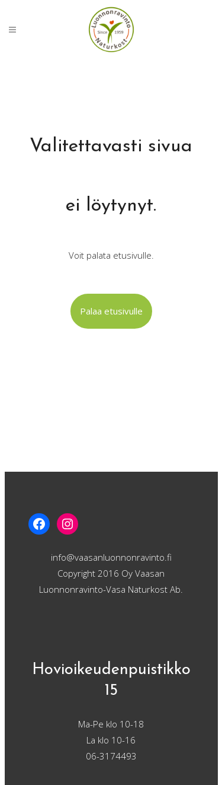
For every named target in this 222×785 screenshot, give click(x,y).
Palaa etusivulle (111, 311)
